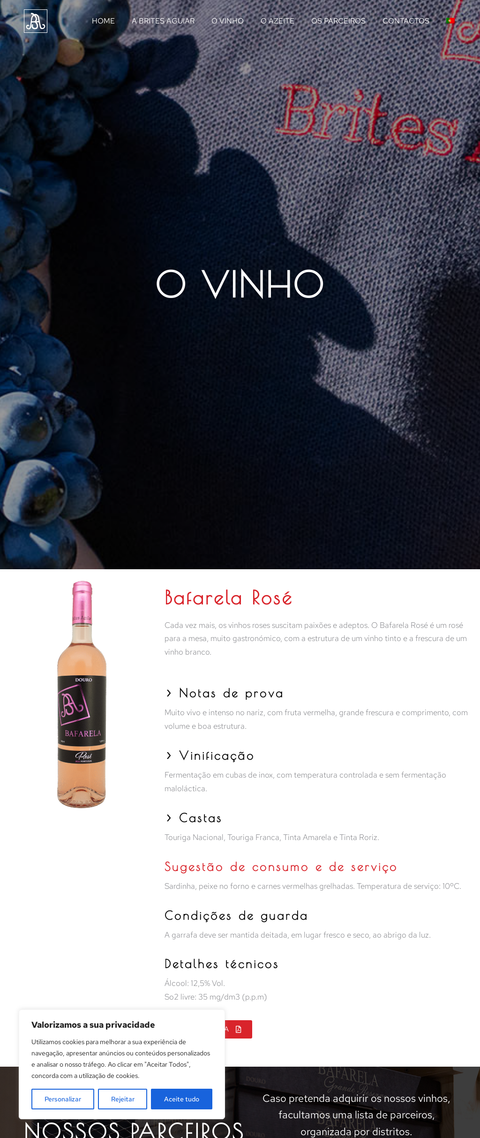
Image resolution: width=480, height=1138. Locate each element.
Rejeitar (123, 1099)
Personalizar (63, 1099)
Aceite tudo (181, 1099)
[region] (122, 1064)
